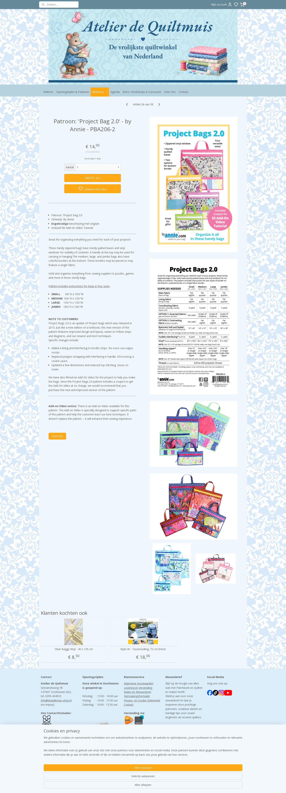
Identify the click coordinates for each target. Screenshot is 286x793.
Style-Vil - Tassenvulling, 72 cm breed (142, 649)
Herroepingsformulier (137, 696)
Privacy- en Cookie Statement (142, 700)
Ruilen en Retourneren (137, 692)
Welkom (48, 92)
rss (154, 786)
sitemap (147, 786)
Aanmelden (175, 739)
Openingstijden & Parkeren (72, 92)
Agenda (115, 92)
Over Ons (170, 92)
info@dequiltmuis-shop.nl (56, 700)
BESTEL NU (92, 178)
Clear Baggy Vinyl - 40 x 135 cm (74, 649)
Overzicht (57, 436)
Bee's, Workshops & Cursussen (142, 92)
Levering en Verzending (138, 688)
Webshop (99, 92)
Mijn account (221, 4)
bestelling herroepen (169, 786)
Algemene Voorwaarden (138, 683)
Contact (183, 92)
